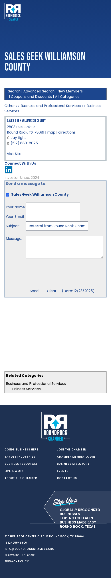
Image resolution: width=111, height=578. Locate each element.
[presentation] (59, 274)
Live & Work (14, 471)
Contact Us (67, 478)
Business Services (25, 389)
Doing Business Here (21, 449)
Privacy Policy (16, 561)
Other (9, 105)
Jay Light (18, 137)
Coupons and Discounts (31, 96)
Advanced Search (38, 91)
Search (14, 91)
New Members (70, 91)
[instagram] (24, 523)
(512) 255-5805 (15, 542)
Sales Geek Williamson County (26, 121)
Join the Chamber (71, 449)
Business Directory (73, 464)
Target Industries (19, 457)
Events (63, 471)
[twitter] (6, 523)
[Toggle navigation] (103, 11)
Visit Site (14, 153)
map (51, 132)
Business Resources (21, 464)
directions (67, 132)
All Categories (67, 96)
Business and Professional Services (36, 383)
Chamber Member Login (76, 457)
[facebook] (15, 523)
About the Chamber (20, 478)
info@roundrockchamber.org (29, 549)
